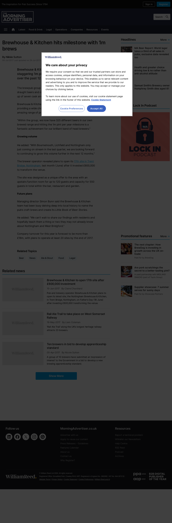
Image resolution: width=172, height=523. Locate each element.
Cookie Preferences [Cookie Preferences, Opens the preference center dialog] (71, 108)
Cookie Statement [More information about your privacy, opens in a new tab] (101, 99)
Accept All (96, 108)
